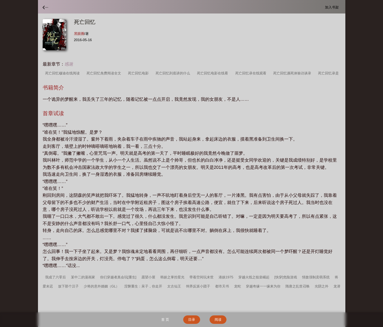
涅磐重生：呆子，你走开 (143, 286)
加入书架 (333, 7)
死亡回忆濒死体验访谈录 (293, 73)
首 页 (165, 319)
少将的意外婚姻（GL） (102, 286)
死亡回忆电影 (139, 73)
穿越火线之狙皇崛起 (253, 277)
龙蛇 (237, 286)
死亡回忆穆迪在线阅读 (63, 73)
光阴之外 (321, 286)
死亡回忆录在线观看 (251, 73)
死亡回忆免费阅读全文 (105, 73)
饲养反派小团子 (198, 286)
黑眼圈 (79, 33)
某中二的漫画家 (83, 277)
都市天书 (222, 286)
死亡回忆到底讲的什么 (174, 73)
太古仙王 (174, 286)
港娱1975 (226, 277)
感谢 (69, 64)
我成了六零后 (55, 277)
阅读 (218, 319)
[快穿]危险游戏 (285, 277)
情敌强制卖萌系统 (316, 277)
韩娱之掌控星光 (172, 277)
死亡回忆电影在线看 (213, 73)
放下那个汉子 (68, 286)
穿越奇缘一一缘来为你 (263, 286)
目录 (191, 319)
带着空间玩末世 (201, 277)
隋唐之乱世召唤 (297, 286)
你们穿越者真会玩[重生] (118, 277)
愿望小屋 (148, 277)
